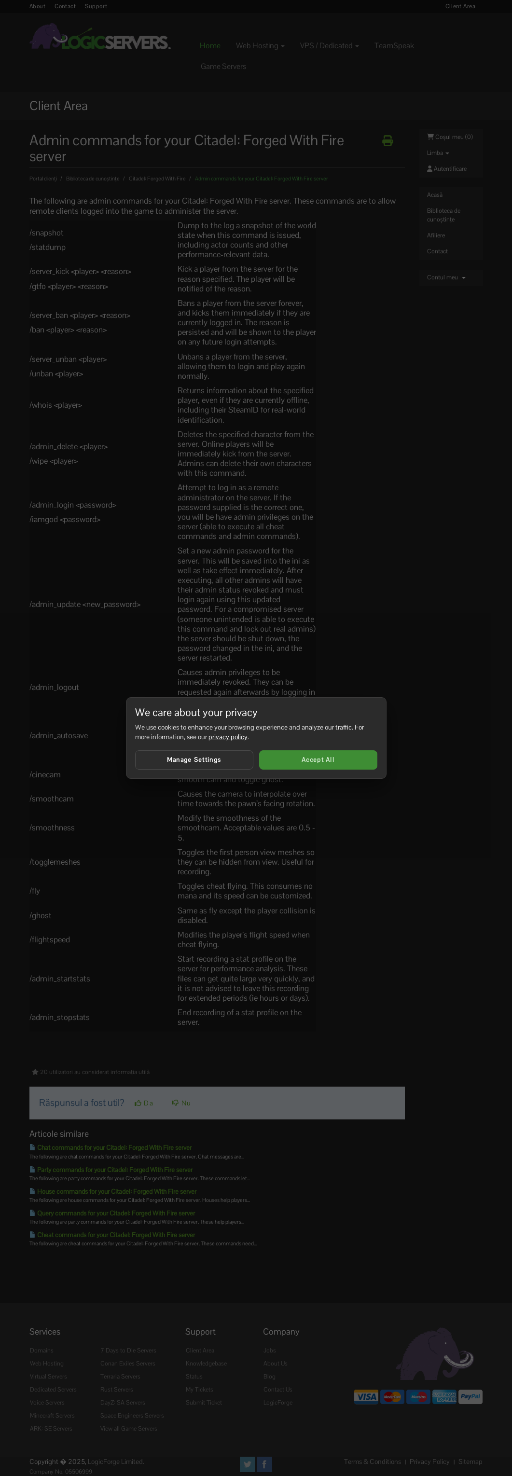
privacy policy (228, 736)
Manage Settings (194, 760)
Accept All (318, 760)
